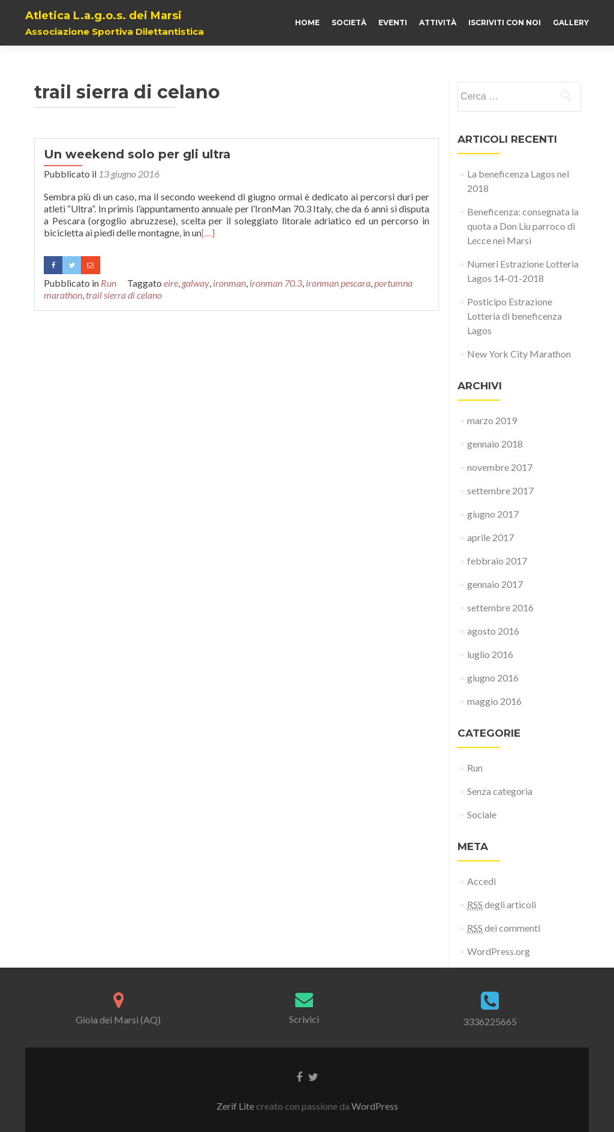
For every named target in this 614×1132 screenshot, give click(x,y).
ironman (229, 283)
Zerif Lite (236, 1106)
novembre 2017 (499, 467)
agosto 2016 (493, 630)
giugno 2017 (493, 514)
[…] (208, 232)
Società (349, 22)
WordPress (374, 1106)
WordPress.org (498, 951)
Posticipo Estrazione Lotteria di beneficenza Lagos (514, 316)
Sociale (481, 814)
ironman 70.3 (275, 283)
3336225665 (490, 1021)
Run (108, 283)
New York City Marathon (519, 353)
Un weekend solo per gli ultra (137, 154)
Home (307, 22)
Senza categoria (499, 791)
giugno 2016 (493, 677)
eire (171, 283)
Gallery (571, 22)
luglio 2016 (490, 654)
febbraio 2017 (497, 560)
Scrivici (304, 1019)
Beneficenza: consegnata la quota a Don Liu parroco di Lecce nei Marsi (523, 226)
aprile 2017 (490, 537)
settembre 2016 (500, 607)
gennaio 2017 (495, 584)
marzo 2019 (492, 420)
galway (195, 283)
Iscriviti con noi (504, 22)
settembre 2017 (500, 490)
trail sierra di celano (124, 295)
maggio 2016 (494, 701)
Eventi (392, 22)
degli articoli (501, 905)
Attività (437, 22)
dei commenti (503, 928)
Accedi (481, 881)
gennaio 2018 (495, 443)
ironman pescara (338, 283)
